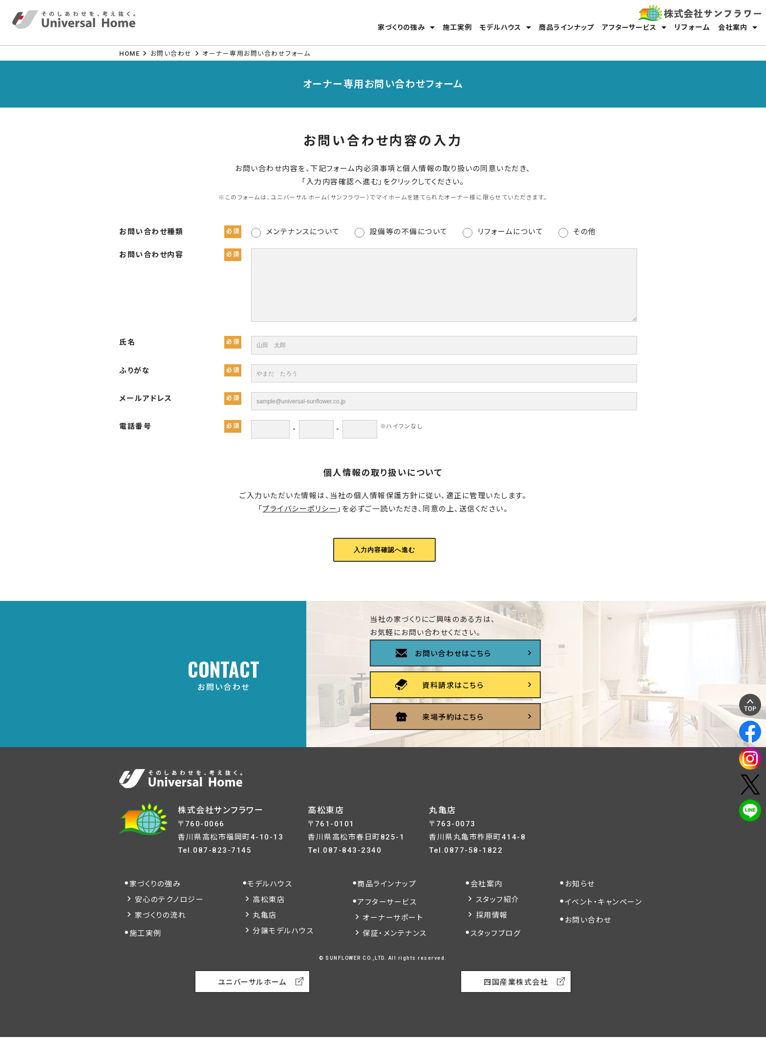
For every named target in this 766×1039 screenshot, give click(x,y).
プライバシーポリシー (299, 509)
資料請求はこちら (453, 685)
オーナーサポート (392, 917)
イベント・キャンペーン (603, 902)
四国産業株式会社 (516, 982)
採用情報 (492, 915)
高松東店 (269, 899)
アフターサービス (629, 27)
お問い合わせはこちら (453, 653)
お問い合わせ (171, 53)
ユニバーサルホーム (252, 982)
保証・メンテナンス (394, 933)
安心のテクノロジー (169, 899)
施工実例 (457, 27)
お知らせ (580, 884)
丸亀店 (265, 915)
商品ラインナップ (566, 27)
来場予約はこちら (453, 717)
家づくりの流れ (161, 915)
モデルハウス (500, 27)
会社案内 (732, 27)
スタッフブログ (495, 933)
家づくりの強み (401, 27)
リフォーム (692, 27)
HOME (129, 53)
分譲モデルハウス (283, 931)
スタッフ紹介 (498, 899)
